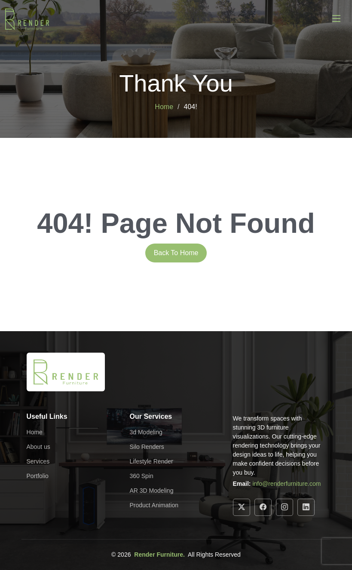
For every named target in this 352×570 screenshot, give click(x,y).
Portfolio (38, 476)
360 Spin (141, 476)
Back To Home (176, 252)
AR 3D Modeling (152, 491)
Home (164, 106)
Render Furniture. (159, 554)
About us (38, 447)
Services (38, 461)
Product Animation (154, 505)
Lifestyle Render (151, 461)
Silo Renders (147, 447)
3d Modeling (146, 432)
